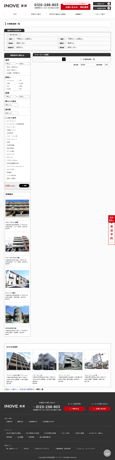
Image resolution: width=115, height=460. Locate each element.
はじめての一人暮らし (96, 433)
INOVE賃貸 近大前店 (32, 433)
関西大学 (20, 421)
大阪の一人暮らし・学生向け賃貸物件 (19, 389)
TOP (15, 14)
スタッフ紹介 (100, 14)
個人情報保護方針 (45, 437)
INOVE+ (26, 448)
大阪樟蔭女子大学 (48, 421)
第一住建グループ (12, 448)
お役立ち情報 (79, 433)
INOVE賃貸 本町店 (50, 433)
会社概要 (20, 437)
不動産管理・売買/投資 (63, 448)
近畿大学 (9, 421)
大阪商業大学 (33, 421)
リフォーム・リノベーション (86, 448)
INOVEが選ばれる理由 (57, 14)
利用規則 (31, 437)
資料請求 (9, 437)
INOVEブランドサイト (42, 448)
